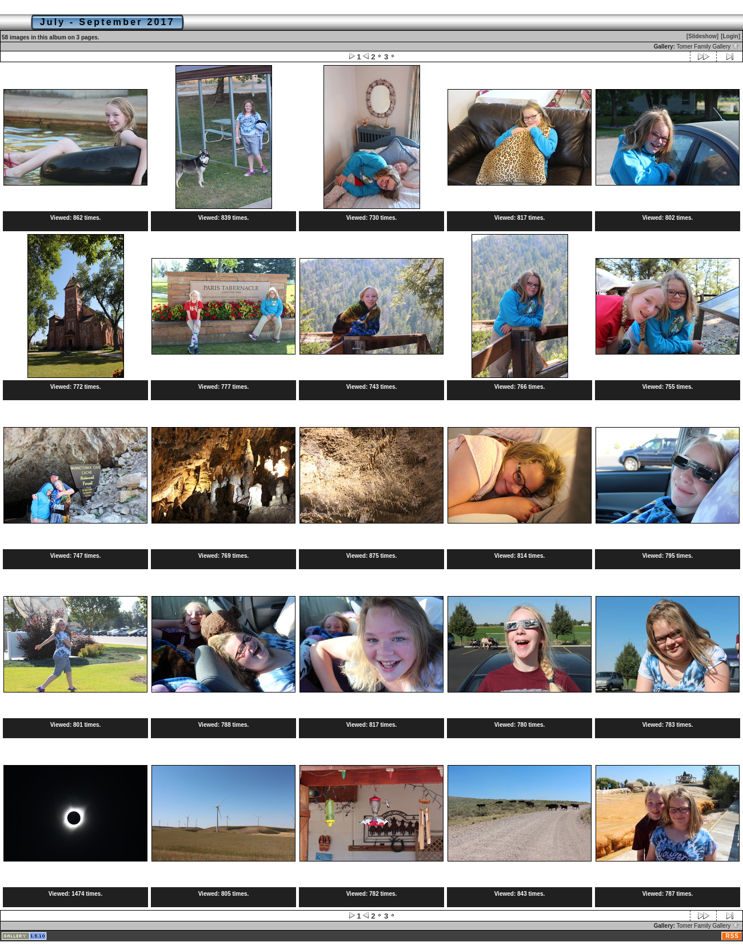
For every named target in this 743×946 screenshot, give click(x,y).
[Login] (730, 36)
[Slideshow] (702, 36)
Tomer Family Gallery (708, 46)
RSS (732, 936)
